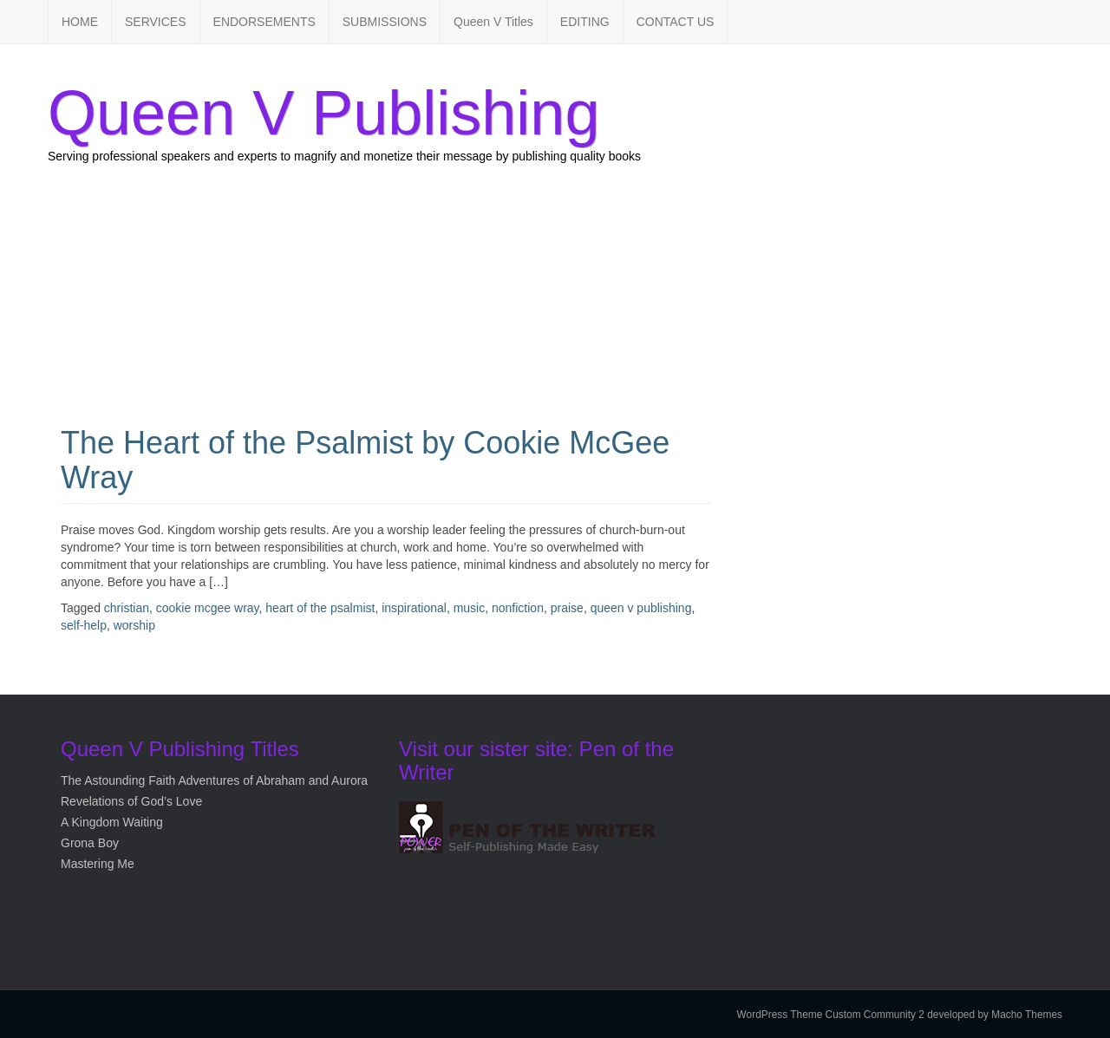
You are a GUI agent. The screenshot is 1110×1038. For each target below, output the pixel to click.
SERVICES (155, 22)
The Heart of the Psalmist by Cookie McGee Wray (365, 460)
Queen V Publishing (323, 112)
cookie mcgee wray (207, 608)
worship (134, 625)
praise (567, 608)
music (470, 608)
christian (126, 608)
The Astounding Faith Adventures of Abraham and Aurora (214, 780)
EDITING (585, 22)
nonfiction (518, 608)
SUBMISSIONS (385, 22)
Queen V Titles (493, 22)
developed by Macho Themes (994, 1015)
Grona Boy (90, 843)
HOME (80, 22)
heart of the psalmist (320, 608)
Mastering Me (97, 864)
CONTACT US (676, 22)
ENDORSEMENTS (264, 22)
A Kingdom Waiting (112, 822)
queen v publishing (641, 608)
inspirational (414, 608)
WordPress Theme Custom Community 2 (830, 1015)
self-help (84, 625)
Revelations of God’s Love (131, 801)
